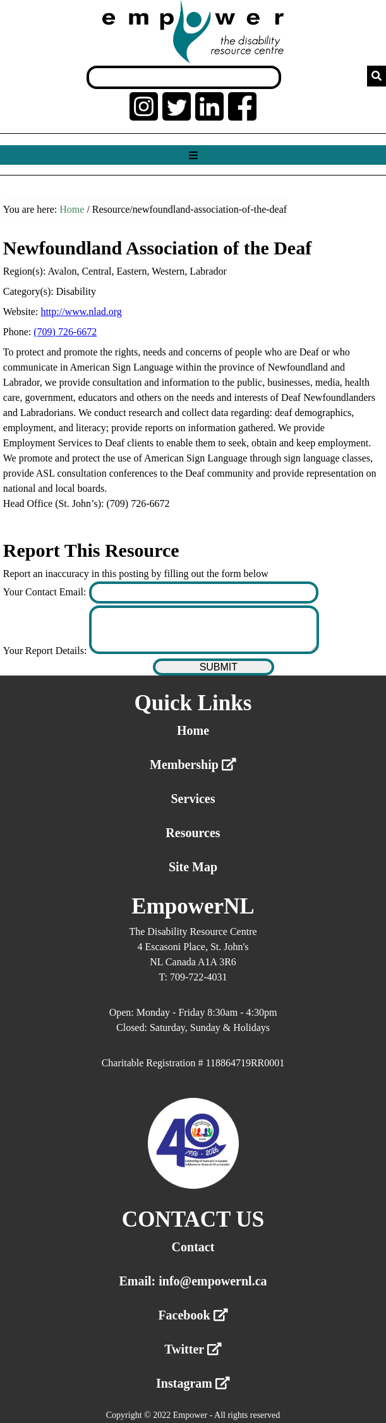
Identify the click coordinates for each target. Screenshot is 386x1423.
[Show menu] (193, 155)
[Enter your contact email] (204, 592)
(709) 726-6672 (65, 331)
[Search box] (184, 77)
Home (71, 209)
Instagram (193, 1383)
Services (193, 799)
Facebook (192, 1315)
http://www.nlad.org (80, 311)
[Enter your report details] (204, 629)
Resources (193, 833)
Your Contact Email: (46, 591)
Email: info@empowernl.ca (193, 1281)
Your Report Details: (46, 650)
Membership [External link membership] (193, 764)
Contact (193, 1247)
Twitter (193, 1349)
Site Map (193, 867)
